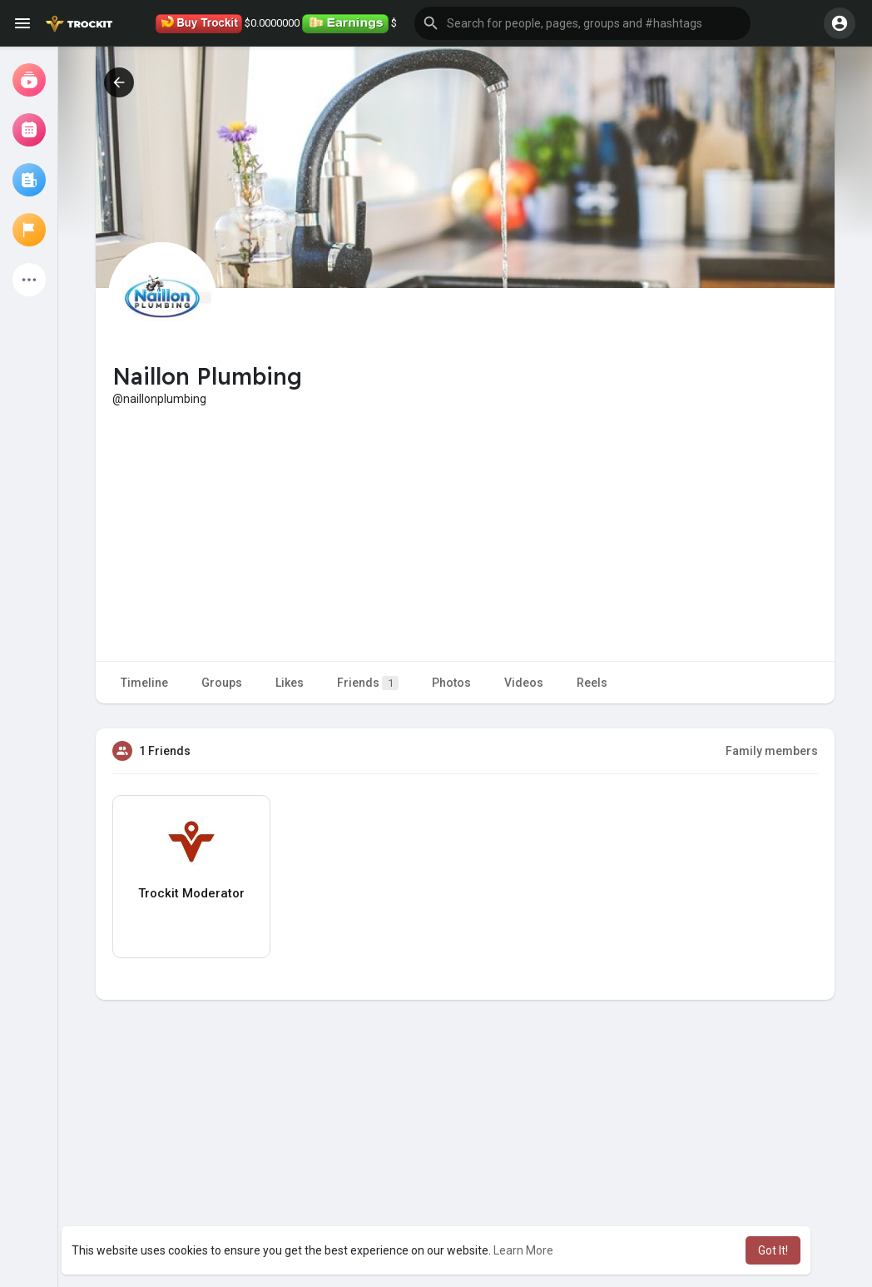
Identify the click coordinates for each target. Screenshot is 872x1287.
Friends (368, 683)
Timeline (144, 682)
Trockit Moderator (191, 893)
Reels (592, 682)
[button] (582, 23)
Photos (451, 682)
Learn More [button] (523, 1250)
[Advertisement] (465, 531)
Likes (289, 682)
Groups (221, 682)
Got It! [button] (773, 1250)
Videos (523, 682)
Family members (772, 751)
